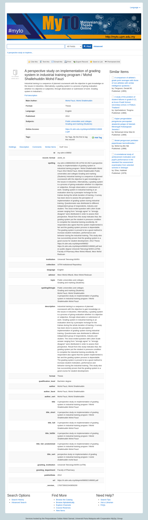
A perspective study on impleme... (20, 53)
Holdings (12, 147)
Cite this (34, 62)
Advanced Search (19, 502)
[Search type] (73, 46)
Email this (58, 62)
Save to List (98, 62)
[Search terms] (36, 46)
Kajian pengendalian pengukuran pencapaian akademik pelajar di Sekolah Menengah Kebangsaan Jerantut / (123, 123)
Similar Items (50, 147)
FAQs (103, 505)
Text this (45, 62)
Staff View (63, 147)
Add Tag (97, 137)
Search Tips (106, 500)
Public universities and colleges (78, 121)
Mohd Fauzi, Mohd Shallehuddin (78, 101)
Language (135, 7)
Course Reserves (63, 508)
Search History (18, 500)
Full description (31, 95)
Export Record (82, 62)
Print (69, 62)
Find (87, 46)
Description (24, 147)
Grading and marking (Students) (78, 124)
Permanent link (113, 62)
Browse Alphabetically (65, 502)
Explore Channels (63, 505)
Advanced (98, 46)
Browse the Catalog (64, 500)
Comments (37, 147)
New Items (60, 510)
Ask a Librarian (107, 502)
